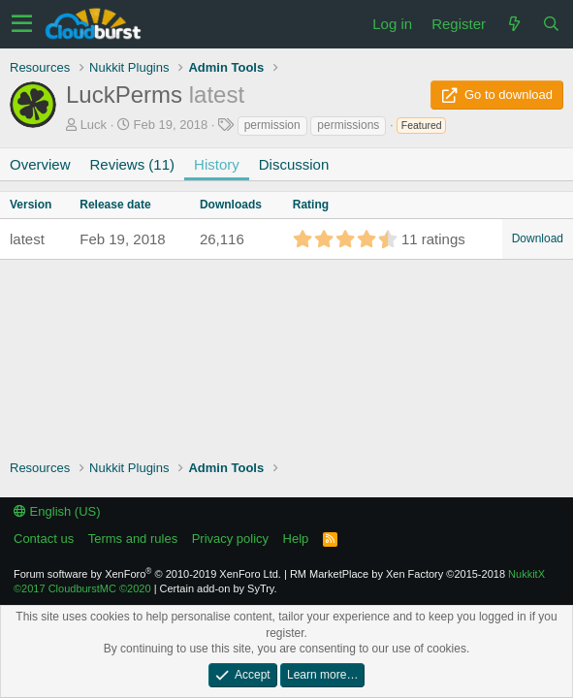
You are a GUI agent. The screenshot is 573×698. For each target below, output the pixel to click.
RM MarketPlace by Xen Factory (397, 574)
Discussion (294, 164)
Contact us (44, 538)
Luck (93, 124)
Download (537, 238)
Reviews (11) (132, 164)
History (216, 164)
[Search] (550, 24)
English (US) (57, 511)
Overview (40, 164)
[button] (22, 24)
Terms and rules (132, 538)
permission (272, 125)
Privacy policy (230, 538)
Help (296, 538)
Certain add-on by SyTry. (218, 588)
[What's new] (513, 24)
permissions (348, 125)
